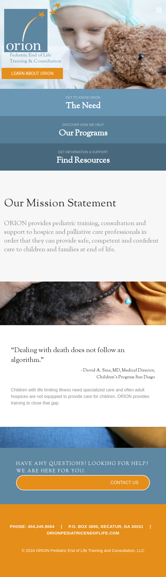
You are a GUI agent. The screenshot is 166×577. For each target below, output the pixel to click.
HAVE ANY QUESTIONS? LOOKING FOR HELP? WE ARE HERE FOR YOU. (82, 467)
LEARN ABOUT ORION (32, 73)
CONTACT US (124, 482)
